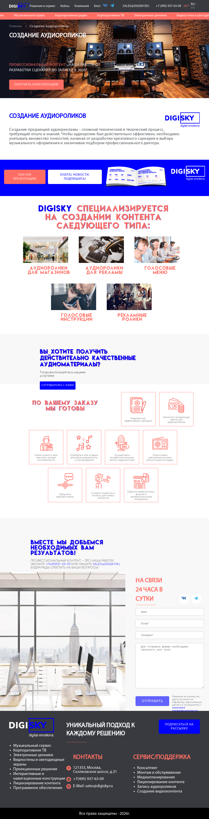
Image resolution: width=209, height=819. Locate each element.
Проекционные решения (35, 769)
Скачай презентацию (25, 177)
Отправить (152, 701)
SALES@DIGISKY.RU (136, 6)
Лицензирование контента (37, 783)
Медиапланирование (156, 777)
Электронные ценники (152, 15)
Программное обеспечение (37, 788)
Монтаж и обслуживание (159, 773)
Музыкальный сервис (31, 15)
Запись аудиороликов (156, 787)
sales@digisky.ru (99, 786)
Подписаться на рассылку (179, 726)
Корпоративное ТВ (112, 15)
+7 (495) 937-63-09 (169, 6)
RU (193, 4)
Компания (82, 6)
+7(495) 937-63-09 (88, 779)
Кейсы (66, 6)
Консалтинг (147, 768)
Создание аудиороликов (49, 26)
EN (193, 8)
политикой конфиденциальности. (185, 709)
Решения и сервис (44, 6)
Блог (97, 6)
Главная (16, 26)
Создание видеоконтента (159, 791)
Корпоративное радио (73, 15)
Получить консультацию (36, 84)
